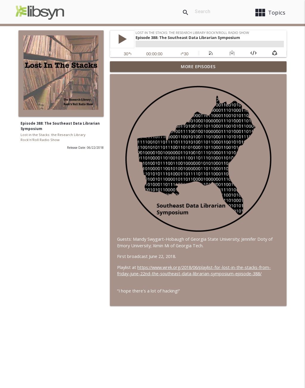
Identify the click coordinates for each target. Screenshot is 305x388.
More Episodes (198, 66)
